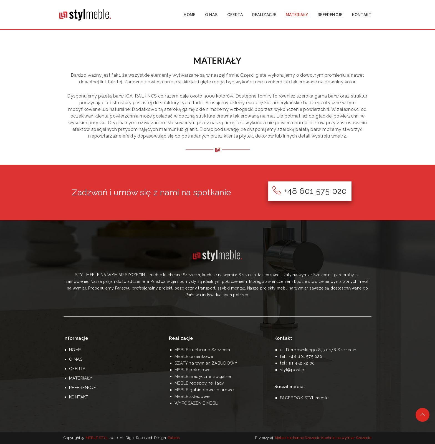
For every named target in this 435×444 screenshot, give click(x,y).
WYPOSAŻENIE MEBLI (196, 403)
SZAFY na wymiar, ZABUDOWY (205, 363)
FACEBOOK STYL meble (304, 397)
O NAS (211, 15)
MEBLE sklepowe (192, 396)
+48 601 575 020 (309, 191)
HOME (190, 15)
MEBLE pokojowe (192, 369)
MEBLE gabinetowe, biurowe (204, 389)
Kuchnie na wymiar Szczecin (346, 438)
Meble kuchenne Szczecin (297, 438)
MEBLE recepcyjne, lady (199, 383)
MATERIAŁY (297, 15)
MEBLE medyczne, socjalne (202, 376)
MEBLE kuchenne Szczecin (202, 349)
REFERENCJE (330, 15)
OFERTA (235, 15)
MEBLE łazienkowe (193, 356)
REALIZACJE (264, 15)
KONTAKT (361, 15)
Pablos (173, 438)
